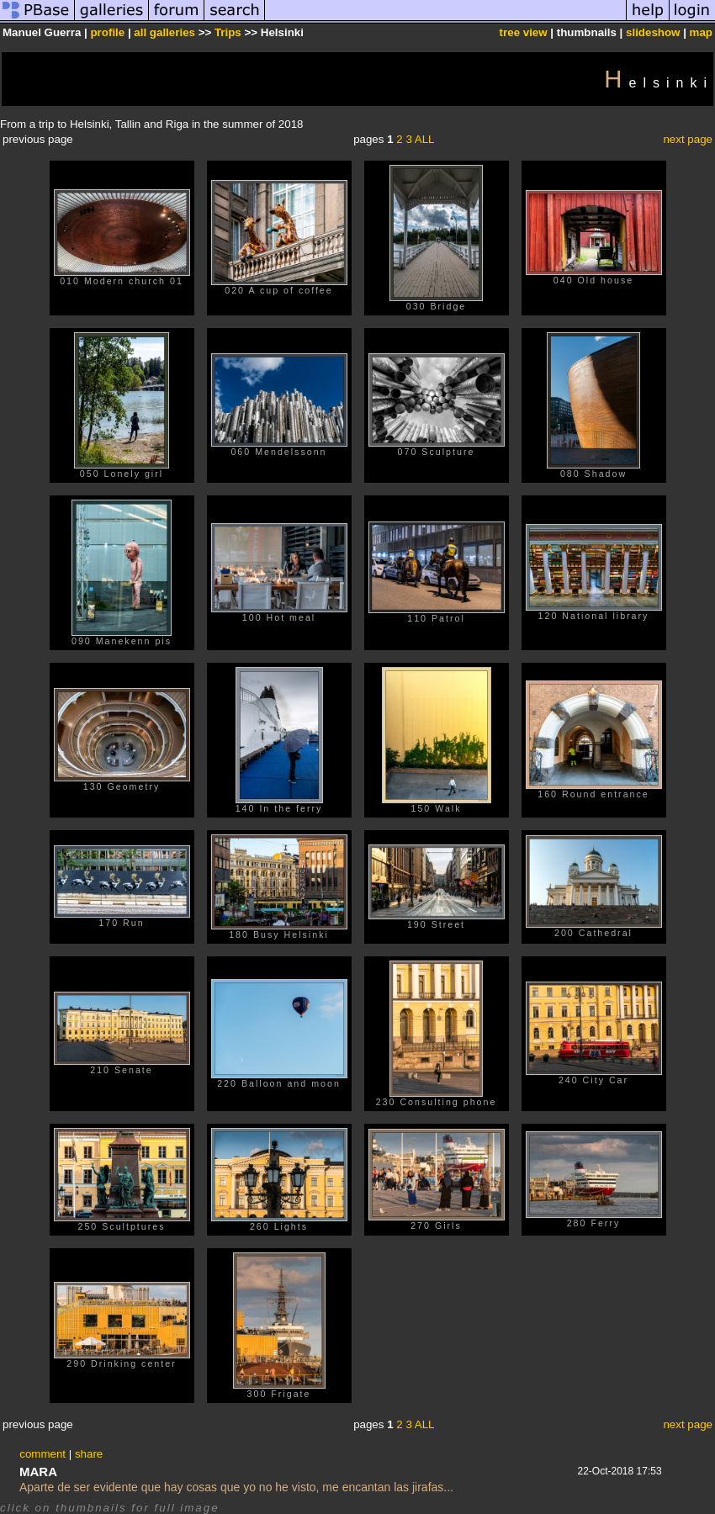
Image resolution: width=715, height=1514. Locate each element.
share (89, 1454)
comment (42, 1454)
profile (107, 32)
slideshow (653, 32)
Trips (227, 32)
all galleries (164, 32)
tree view (524, 32)
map (701, 32)
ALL (425, 139)
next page (687, 139)
